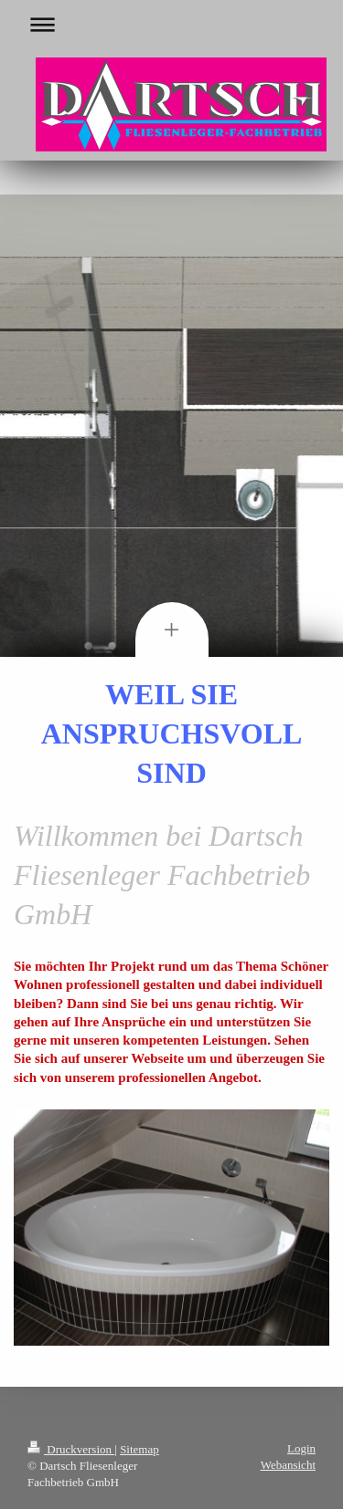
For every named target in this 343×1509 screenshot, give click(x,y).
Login (301, 1448)
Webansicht (288, 1465)
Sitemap (139, 1449)
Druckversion (70, 1449)
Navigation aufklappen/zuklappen (171, 24)
